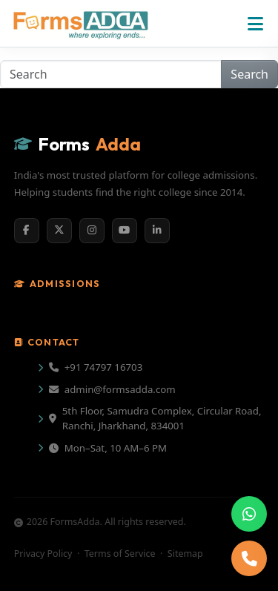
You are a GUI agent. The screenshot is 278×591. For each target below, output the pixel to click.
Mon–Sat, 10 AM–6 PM (108, 448)
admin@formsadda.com (112, 389)
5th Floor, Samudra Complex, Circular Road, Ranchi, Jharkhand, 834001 (155, 418)
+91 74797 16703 (96, 367)
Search (249, 74)
